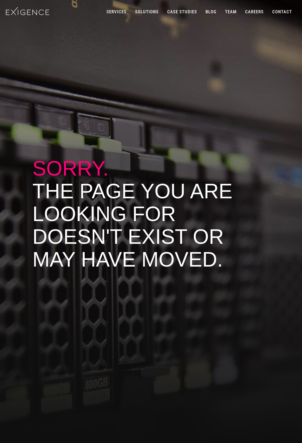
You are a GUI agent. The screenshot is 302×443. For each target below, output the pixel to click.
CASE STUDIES (182, 11)
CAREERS (254, 11)
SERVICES (116, 11)
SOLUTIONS (147, 11)
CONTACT (282, 11)
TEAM (231, 11)
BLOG (211, 11)
